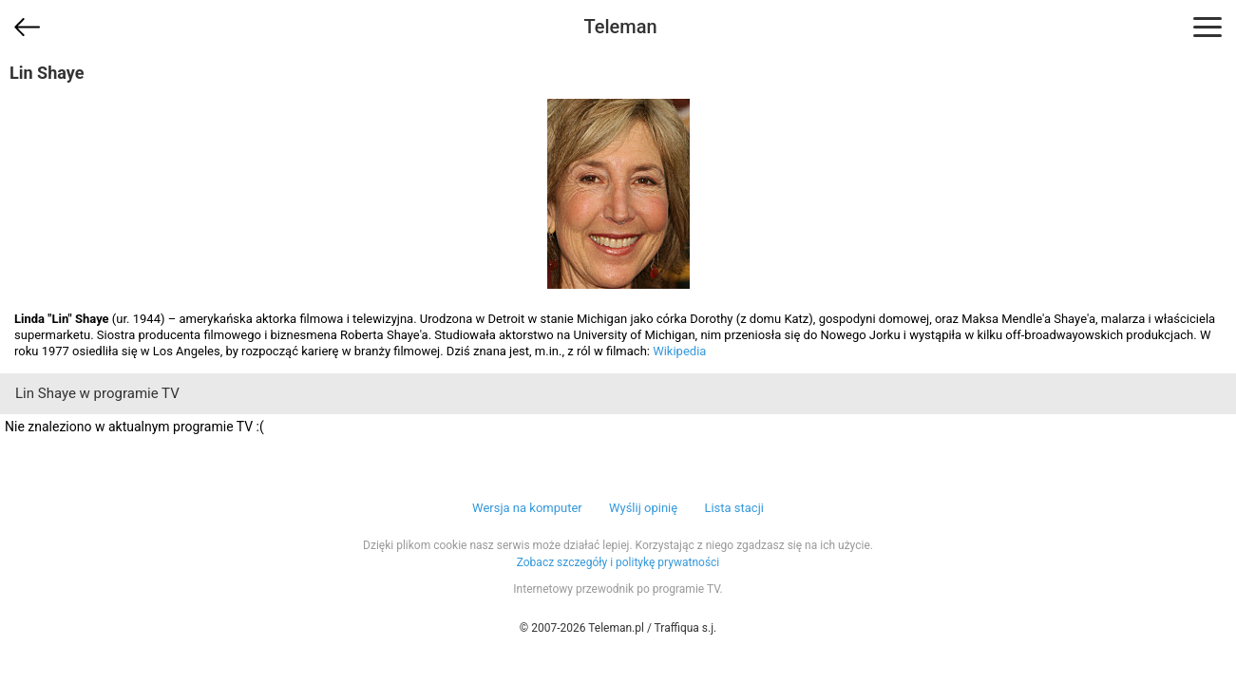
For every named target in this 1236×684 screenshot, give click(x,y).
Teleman (619, 26)
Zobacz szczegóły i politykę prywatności (618, 562)
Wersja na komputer (527, 508)
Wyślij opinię (643, 508)
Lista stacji (734, 508)
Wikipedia (679, 351)
